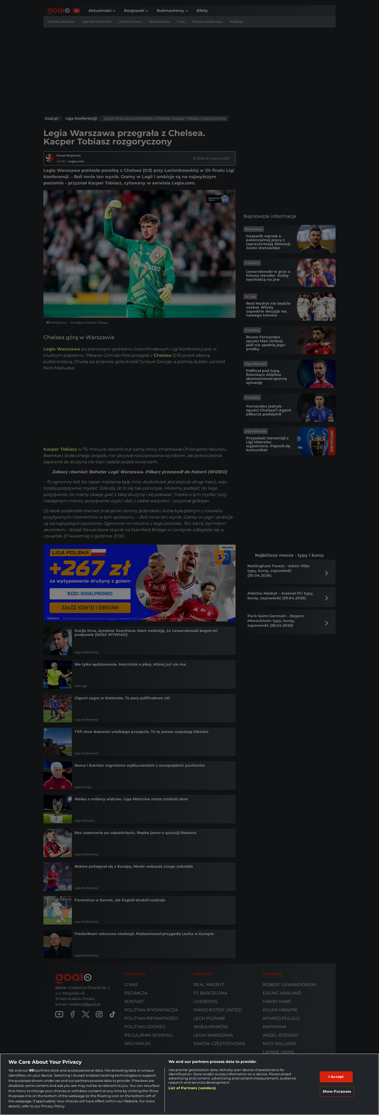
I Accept (336, 1076)
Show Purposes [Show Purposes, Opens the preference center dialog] (337, 1091)
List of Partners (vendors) (192, 1088)
